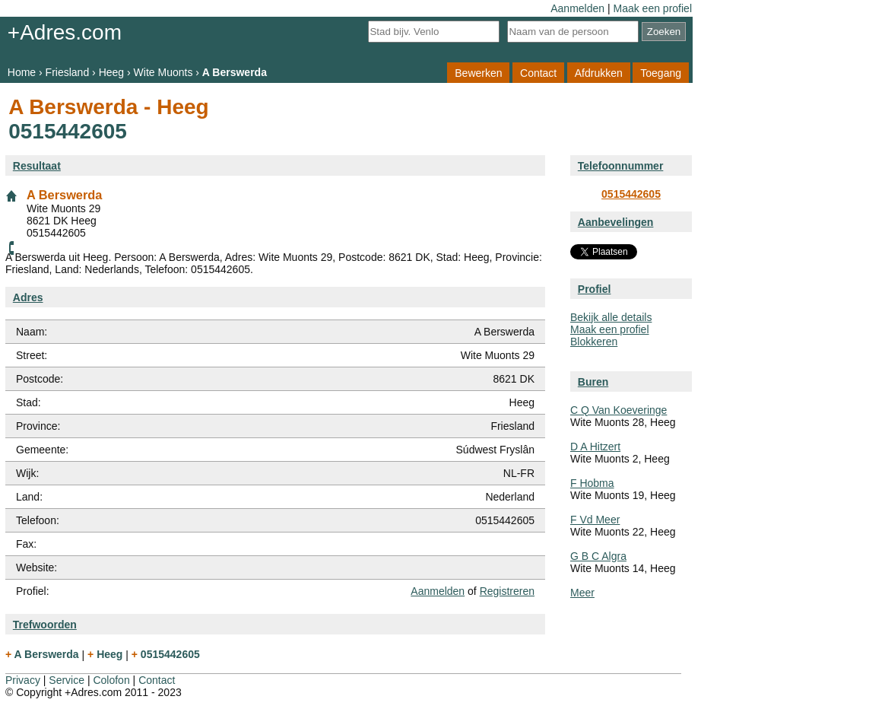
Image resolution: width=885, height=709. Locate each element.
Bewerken (478, 72)
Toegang (660, 72)
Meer (582, 593)
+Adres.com (65, 32)
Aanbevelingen (616, 222)
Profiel (594, 289)
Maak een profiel (652, 8)
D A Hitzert (595, 446)
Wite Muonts (163, 72)
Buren (593, 382)
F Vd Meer (595, 519)
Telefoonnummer (621, 166)
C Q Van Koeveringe (618, 410)
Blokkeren (593, 341)
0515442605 (631, 194)
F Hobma (592, 483)
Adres (28, 297)
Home (22, 72)
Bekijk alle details (611, 317)
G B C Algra (598, 556)
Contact (538, 72)
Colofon (111, 680)
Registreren (507, 591)
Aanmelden (577, 8)
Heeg (111, 72)
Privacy (22, 680)
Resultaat (37, 166)
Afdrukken (599, 72)
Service (66, 680)
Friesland (68, 72)
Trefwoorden (45, 624)
